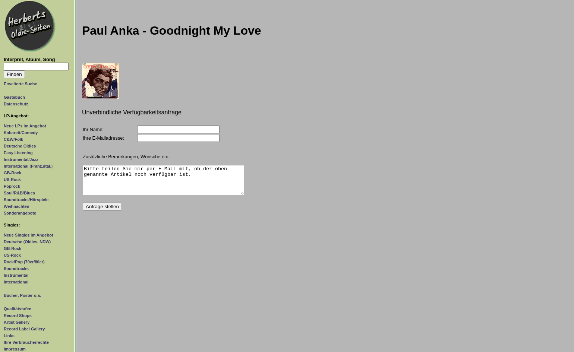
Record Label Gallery (24, 329)
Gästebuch (14, 97)
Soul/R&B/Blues (19, 193)
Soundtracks (16, 268)
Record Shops (18, 315)
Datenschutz (16, 104)
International (16, 282)
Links (9, 335)
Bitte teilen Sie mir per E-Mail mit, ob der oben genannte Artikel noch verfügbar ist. (163, 183)
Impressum (15, 349)
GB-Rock (12, 173)
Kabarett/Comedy (21, 132)
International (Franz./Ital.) (28, 166)
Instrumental (16, 275)
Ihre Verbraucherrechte (26, 342)
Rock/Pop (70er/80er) (24, 262)
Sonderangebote (20, 213)
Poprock (12, 186)
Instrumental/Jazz (21, 159)
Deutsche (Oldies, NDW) (27, 242)
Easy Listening (18, 152)
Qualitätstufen (17, 309)
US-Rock (12, 179)
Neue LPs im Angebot (25, 126)
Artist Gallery (16, 322)
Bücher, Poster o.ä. (22, 295)
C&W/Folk (13, 139)
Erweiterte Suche (20, 84)
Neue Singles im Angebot (28, 235)
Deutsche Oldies (20, 146)
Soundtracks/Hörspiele (26, 199)
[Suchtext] (36, 66)
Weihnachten (16, 206)
